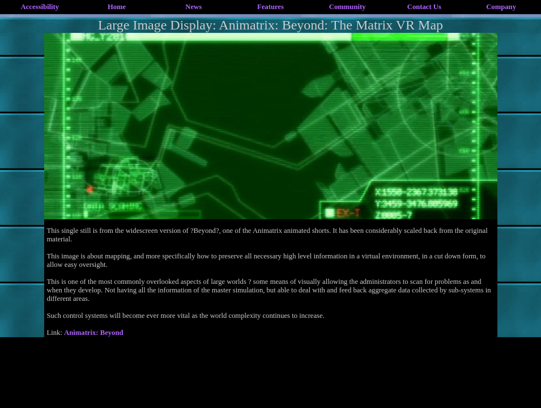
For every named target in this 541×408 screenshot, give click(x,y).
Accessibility (40, 7)
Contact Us (424, 7)
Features (270, 7)
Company (501, 7)
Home (117, 7)
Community (347, 7)
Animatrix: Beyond (93, 333)
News (193, 7)
